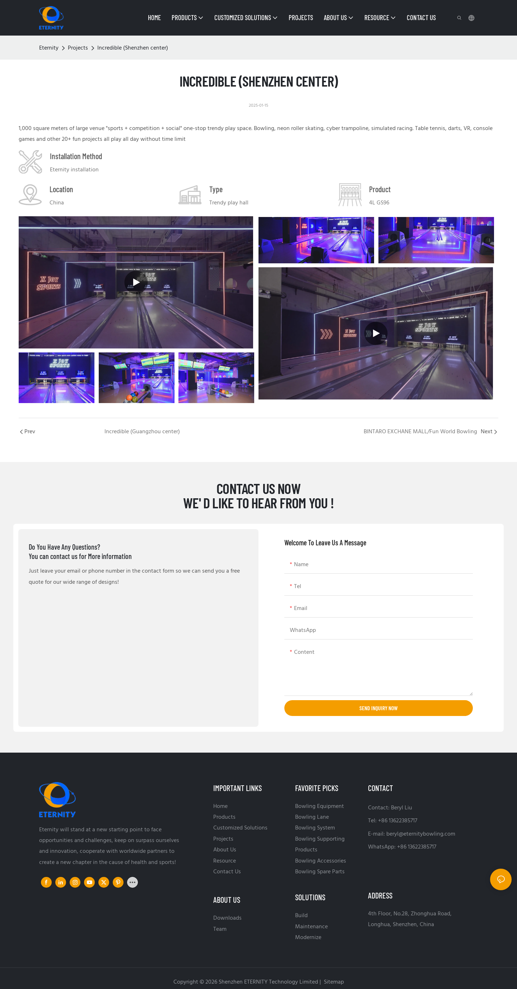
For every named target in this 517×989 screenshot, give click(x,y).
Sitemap (333, 982)
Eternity (49, 48)
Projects (78, 48)
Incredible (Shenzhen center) (132, 48)
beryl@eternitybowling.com (420, 834)
